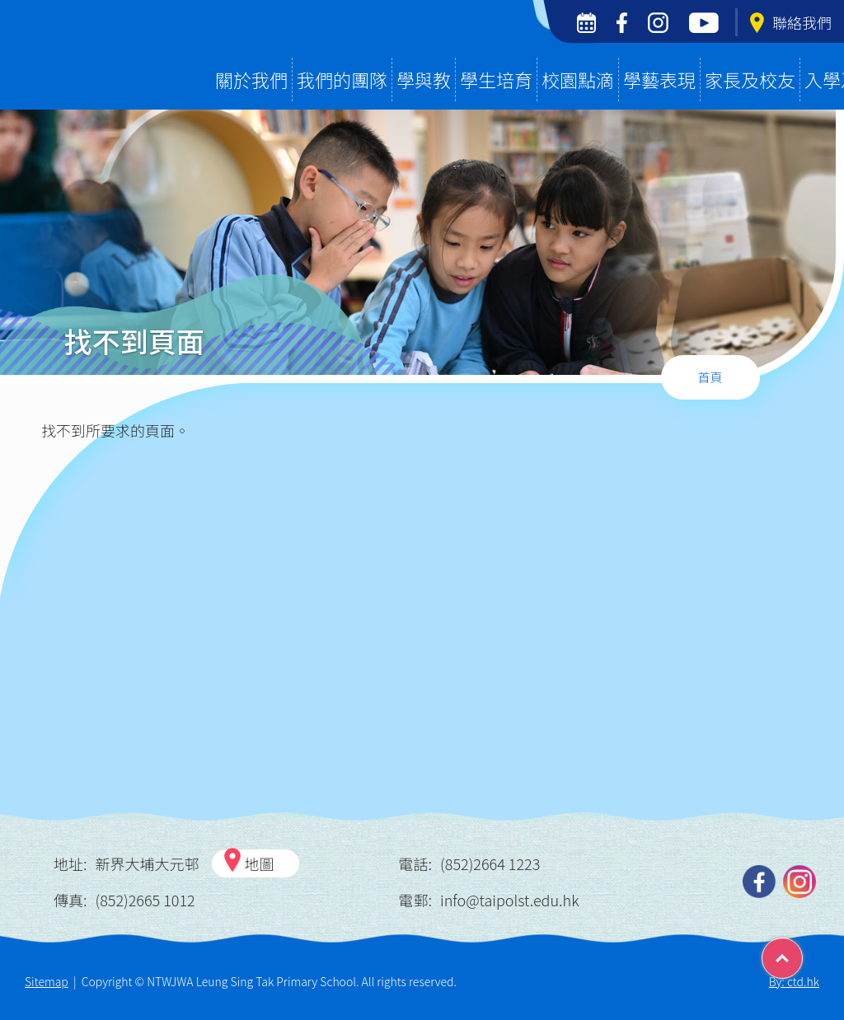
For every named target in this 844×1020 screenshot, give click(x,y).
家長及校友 (750, 79)
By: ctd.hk (794, 981)
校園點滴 (578, 79)
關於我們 (251, 79)
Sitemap (46, 981)
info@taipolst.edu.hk (509, 899)
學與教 (423, 79)
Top (802, 952)
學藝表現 (659, 79)
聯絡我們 (791, 22)
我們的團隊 (342, 79)
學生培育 (496, 79)
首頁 (710, 377)
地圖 (259, 863)
